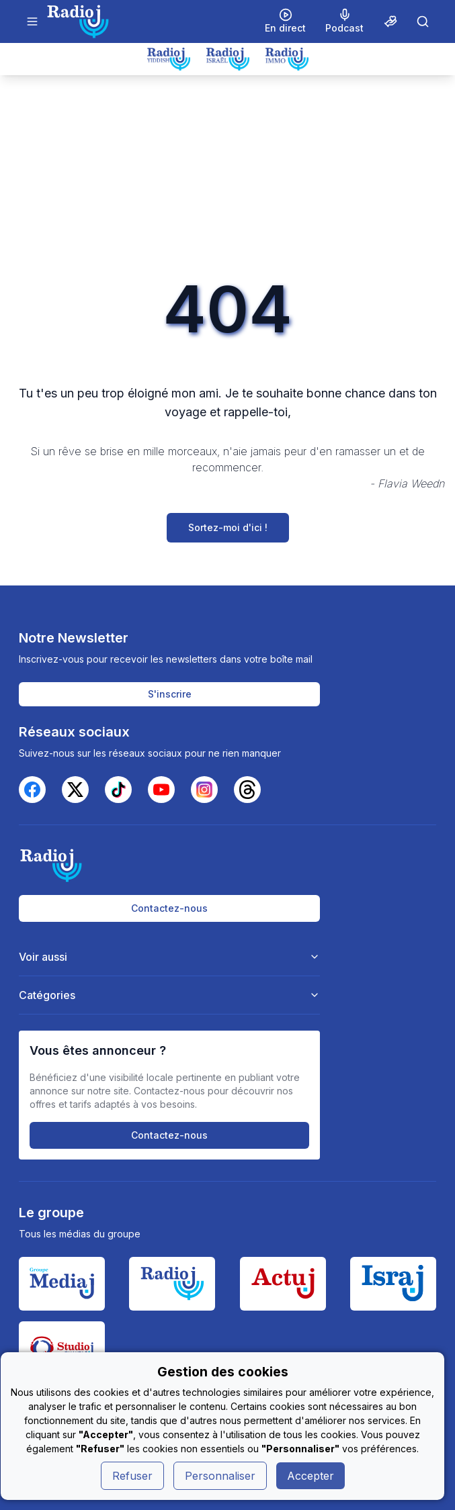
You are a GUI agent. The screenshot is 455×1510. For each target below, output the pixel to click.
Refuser (132, 1475)
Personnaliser (220, 1475)
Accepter (310, 1475)
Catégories (169, 995)
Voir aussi (169, 956)
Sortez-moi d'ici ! (227, 527)
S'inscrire (170, 694)
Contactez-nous (169, 908)
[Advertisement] (227, 176)
